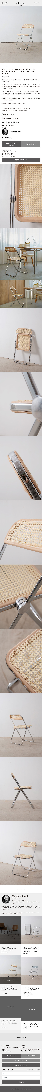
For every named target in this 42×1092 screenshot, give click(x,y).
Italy (3, 76)
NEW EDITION (7, 138)
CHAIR (3, 66)
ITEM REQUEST (22, 1060)
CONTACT (12, 1056)
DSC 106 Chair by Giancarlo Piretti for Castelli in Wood (9, 949)
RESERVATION (22, 160)
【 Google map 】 (7, 1050)
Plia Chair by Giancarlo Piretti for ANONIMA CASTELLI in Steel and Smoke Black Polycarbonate (31, 991)
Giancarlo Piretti (11, 131)
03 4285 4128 (30, 144)
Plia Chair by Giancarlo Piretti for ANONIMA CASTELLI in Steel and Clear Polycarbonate (31, 949)
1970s (6, 1027)
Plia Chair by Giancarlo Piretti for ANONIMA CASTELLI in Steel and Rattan (10, 989)
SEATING (8, 66)
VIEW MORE (20, 1037)
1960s (7, 76)
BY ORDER (11, 144)
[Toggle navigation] (39, 3)
